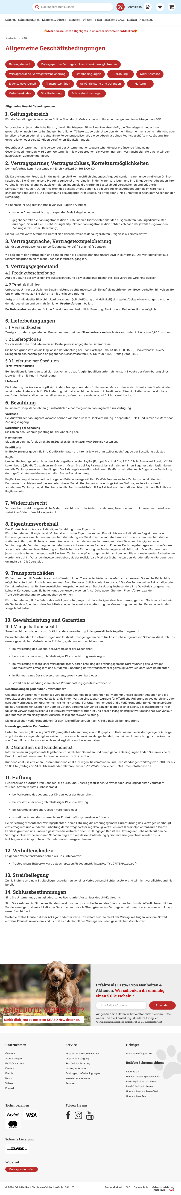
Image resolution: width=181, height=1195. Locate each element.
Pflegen (87, 19)
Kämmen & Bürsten (54, 19)
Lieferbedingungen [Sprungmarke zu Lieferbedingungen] (88, 74)
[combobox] (72, 7)
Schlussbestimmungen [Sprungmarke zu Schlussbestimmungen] (87, 93)
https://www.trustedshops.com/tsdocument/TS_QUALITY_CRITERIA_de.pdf (84, 863)
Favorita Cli (132, 1071)
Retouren (71, 1083)
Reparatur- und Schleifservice (83, 1053)
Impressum (159, 1189)
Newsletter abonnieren (78, 1078)
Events (9, 1073)
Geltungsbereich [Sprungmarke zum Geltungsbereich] (20, 64)
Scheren (10, 19)
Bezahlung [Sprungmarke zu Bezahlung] (120, 74)
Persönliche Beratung (78, 1063)
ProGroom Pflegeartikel (139, 1053)
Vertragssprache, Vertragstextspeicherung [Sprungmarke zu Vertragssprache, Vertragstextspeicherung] (37, 74)
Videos (9, 1083)
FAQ (128, 1187)
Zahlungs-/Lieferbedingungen (83, 1073)
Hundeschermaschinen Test (142, 1091)
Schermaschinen (29, 19)
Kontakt (9, 1088)
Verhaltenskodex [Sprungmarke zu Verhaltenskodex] (20, 93)
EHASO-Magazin (14, 1063)
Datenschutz (141, 1187)
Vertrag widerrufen (21, 1169)
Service (71, 1044)
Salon (98, 19)
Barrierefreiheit (113, 1187)
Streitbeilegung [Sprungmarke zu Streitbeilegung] (51, 93)
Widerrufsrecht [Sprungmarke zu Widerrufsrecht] (150, 74)
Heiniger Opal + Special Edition (143, 1076)
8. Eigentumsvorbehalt (32, 523)
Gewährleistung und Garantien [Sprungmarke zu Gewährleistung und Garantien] (100, 83)
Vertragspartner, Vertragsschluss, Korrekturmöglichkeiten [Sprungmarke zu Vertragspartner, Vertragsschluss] (79, 64)
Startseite (10, 38)
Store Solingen (13, 1058)
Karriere (9, 1068)
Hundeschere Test (136, 1096)
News (8, 1078)
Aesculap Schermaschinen (141, 1081)
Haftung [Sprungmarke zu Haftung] (140, 83)
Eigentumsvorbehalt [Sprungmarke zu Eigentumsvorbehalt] (22, 83)
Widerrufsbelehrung (163, 1187)
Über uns (10, 1053)
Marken (132, 19)
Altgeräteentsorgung (77, 1058)
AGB (171, 1189)
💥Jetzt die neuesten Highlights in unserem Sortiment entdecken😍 (91, 31)
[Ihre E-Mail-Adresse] (121, 1005)
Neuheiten (146, 19)
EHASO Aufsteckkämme (139, 1086)
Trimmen (74, 19)
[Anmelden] (138, 7)
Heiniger (132, 1044)
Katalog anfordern (76, 1068)
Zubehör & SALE (114, 19)
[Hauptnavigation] (90, 20)
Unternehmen (15, 1044)
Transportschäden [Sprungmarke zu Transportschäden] (58, 83)
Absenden (162, 1005)
